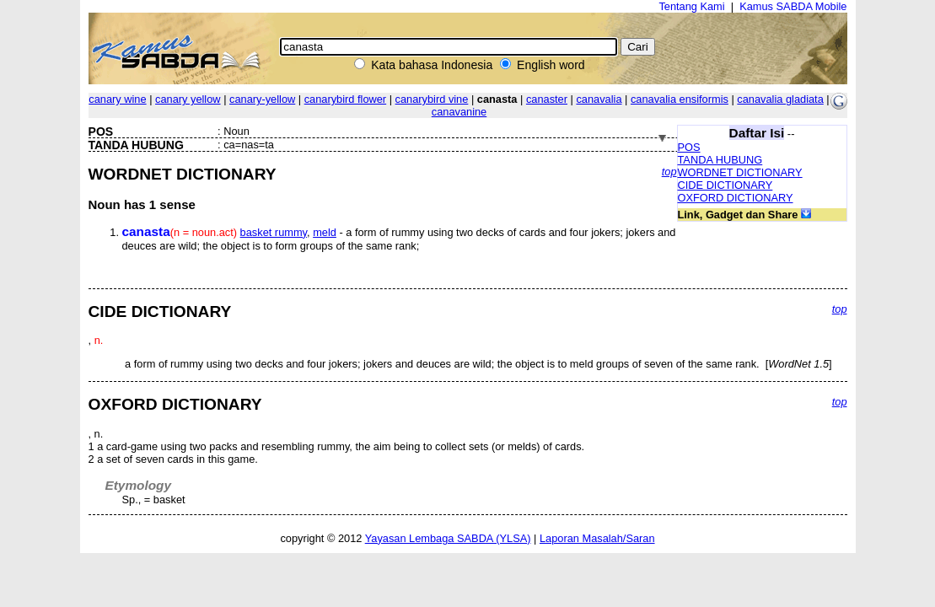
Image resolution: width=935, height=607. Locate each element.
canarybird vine (432, 99)
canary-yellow (262, 99)
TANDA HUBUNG (720, 159)
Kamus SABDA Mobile (792, 6)
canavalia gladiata (780, 99)
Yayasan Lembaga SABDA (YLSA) (448, 538)
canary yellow (188, 99)
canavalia (598, 99)
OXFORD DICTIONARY (735, 197)
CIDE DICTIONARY (725, 185)
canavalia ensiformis (679, 99)
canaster (546, 99)
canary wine (117, 99)
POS (689, 147)
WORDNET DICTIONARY (740, 172)
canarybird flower (345, 99)
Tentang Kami (691, 6)
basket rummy (273, 232)
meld (324, 232)
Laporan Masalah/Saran (597, 538)
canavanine (459, 111)
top (669, 171)
